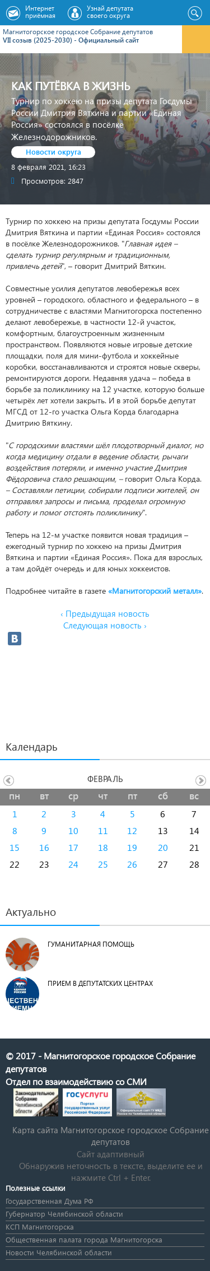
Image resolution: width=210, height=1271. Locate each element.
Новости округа (53, 151)
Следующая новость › (105, 625)
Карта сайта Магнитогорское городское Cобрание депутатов (110, 1135)
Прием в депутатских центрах (100, 983)
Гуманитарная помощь (91, 944)
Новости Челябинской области (59, 1252)
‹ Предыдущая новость (105, 613)
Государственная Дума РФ (49, 1200)
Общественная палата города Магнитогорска (84, 1239)
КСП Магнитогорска (40, 1226)
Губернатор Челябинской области (64, 1213)
